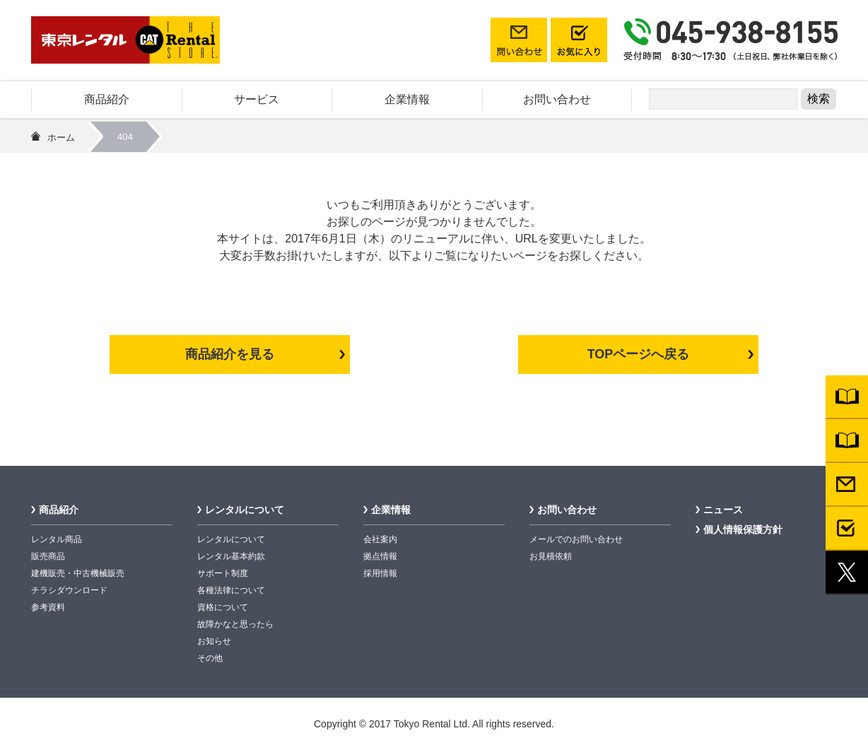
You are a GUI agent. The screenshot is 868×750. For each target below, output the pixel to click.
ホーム (61, 137)
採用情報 (380, 573)
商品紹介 (106, 99)
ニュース (723, 509)
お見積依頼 (550, 556)
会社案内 (380, 539)
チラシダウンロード (69, 590)
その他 (210, 658)
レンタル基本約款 (231, 556)
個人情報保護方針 (742, 529)
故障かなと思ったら (235, 624)
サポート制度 (222, 573)
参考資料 (48, 607)
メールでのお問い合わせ (576, 539)
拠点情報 (380, 556)
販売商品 (48, 556)
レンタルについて (244, 509)
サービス (256, 99)
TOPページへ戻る (638, 354)
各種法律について (231, 590)
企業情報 (407, 99)
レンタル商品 (56, 539)
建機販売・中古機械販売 (77, 573)
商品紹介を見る (229, 354)
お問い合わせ (557, 99)
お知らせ (214, 641)
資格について (222, 607)
